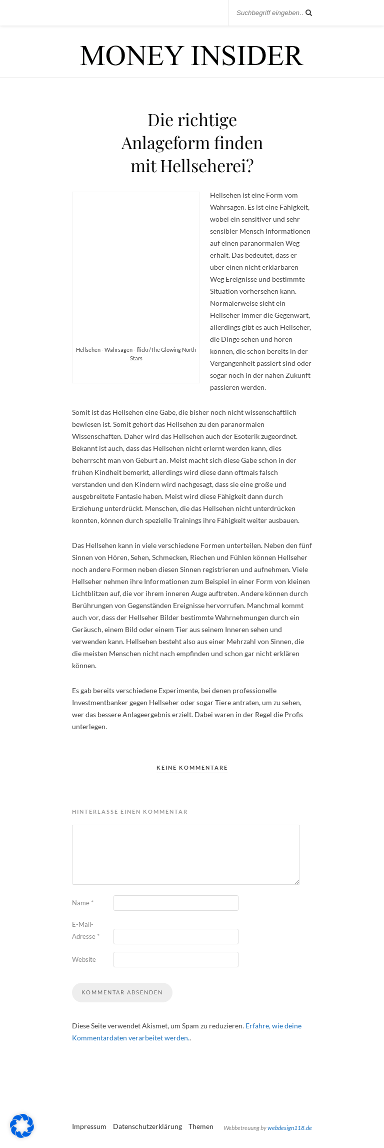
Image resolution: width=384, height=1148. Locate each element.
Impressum (89, 1126)
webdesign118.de (290, 1127)
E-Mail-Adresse (86, 930)
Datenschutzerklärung (147, 1126)
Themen (201, 1126)
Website (84, 959)
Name (83, 903)
